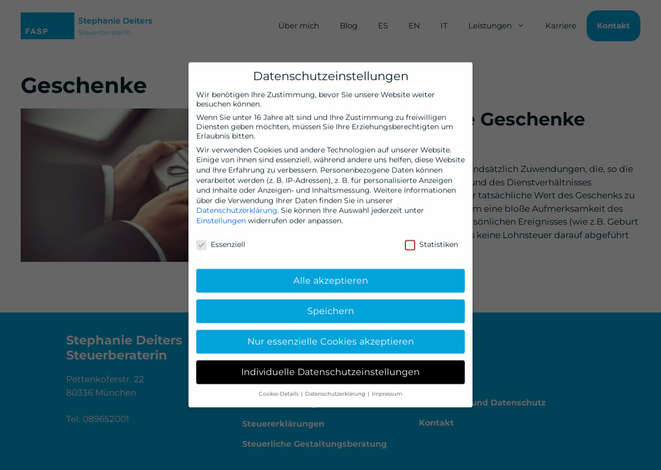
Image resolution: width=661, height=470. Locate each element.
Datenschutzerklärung (236, 204)
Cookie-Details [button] (279, 387)
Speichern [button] (330, 304)
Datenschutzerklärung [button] (336, 387)
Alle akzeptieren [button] (330, 274)
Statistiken (431, 237)
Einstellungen (221, 213)
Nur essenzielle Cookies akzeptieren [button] (330, 335)
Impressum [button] (387, 387)
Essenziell (220, 237)
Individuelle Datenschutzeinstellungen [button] (330, 365)
